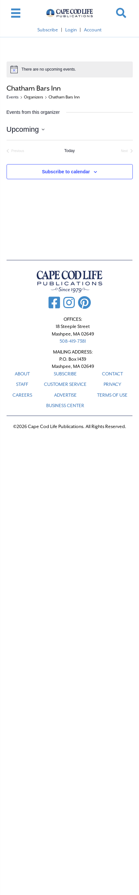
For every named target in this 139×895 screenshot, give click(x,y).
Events (13, 97)
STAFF (22, 384)
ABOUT (22, 373)
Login (71, 29)
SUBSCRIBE (65, 373)
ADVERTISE (65, 395)
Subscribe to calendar (66, 171)
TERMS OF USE (112, 395)
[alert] (70, 69)
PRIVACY (112, 384)
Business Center (65, 405)
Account (93, 29)
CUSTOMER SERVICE (65, 384)
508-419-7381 (73, 341)
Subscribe (47, 29)
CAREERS (22, 395)
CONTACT (112, 373)
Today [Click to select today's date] (69, 150)
